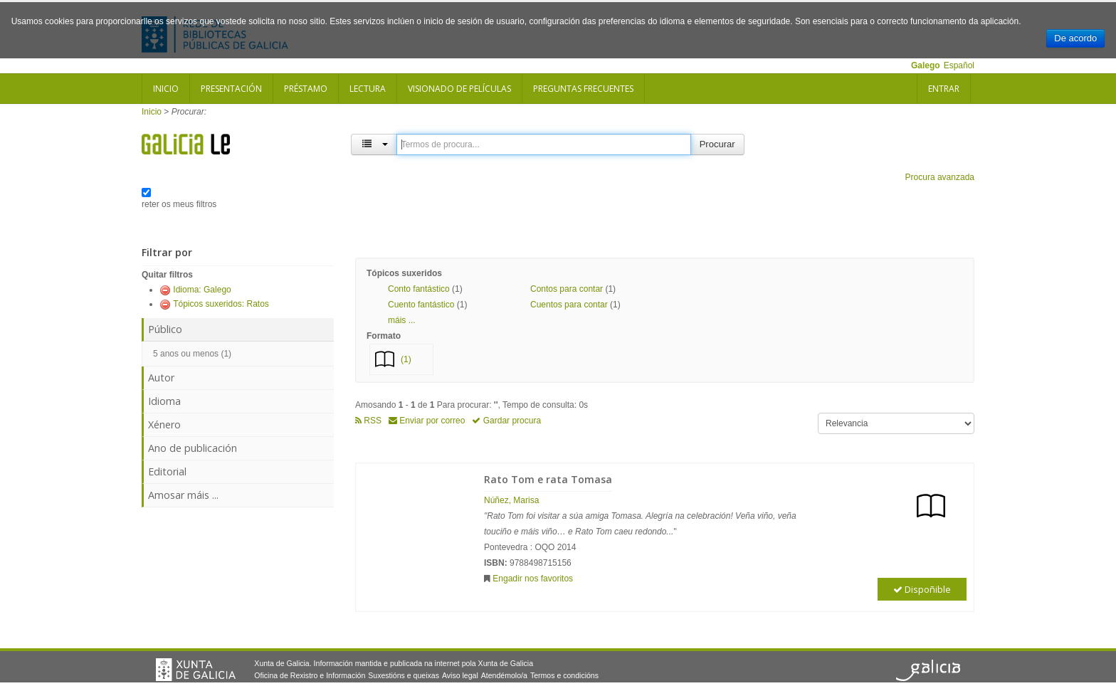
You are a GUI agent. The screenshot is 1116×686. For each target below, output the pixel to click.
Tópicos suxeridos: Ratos (221, 304)
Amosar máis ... (183, 495)
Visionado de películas (459, 89)
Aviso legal (460, 675)
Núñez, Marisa (511, 500)
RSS (368, 421)
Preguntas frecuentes (583, 89)
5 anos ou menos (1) (192, 354)
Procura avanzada (939, 177)
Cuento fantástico (421, 305)
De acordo (1075, 38)
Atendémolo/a (504, 675)
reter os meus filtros (179, 204)
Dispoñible (922, 589)
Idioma (164, 401)
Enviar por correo (427, 421)
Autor (161, 377)
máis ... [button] (402, 320)
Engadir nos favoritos (533, 579)
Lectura (367, 89)
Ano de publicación (192, 448)
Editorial (167, 471)
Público (165, 329)
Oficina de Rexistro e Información (309, 675)
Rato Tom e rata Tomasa (548, 479)
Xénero (164, 424)
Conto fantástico (419, 289)
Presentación (231, 89)
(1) (406, 359)
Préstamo (305, 89)
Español (959, 65)
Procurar (717, 144)
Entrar (943, 89)
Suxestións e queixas (403, 675)
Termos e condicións (564, 675)
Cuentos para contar (569, 305)
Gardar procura (506, 421)
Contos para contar (566, 289)
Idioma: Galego (202, 290)
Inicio (166, 89)
